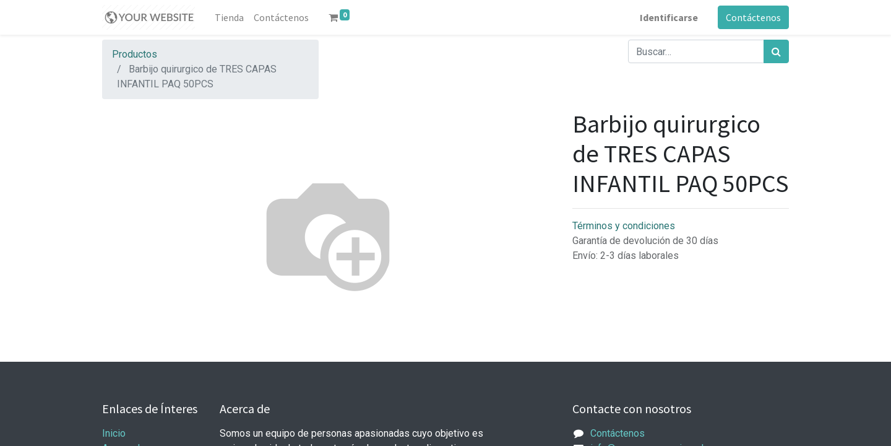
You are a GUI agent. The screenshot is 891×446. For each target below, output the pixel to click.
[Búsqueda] (776, 51)
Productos (134, 54)
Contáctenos (753, 17)
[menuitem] (229, 17)
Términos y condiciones (623, 226)
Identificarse (669, 17)
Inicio (114, 433)
